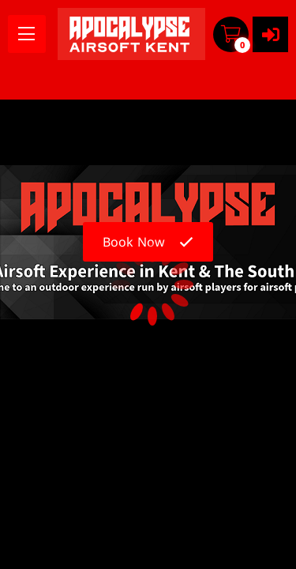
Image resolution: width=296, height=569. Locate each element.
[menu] (27, 34)
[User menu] (270, 34)
